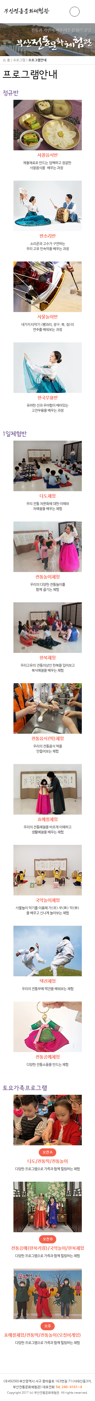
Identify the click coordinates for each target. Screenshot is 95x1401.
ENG (75, 12)
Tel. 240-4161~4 (68, 1387)
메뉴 (86, 12)
